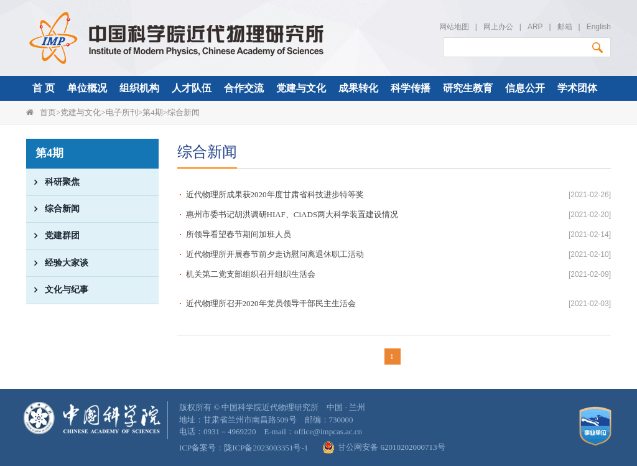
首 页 (43, 88)
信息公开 (525, 88)
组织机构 (139, 88)
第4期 (152, 112)
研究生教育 (468, 88)
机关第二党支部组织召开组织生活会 (250, 274)
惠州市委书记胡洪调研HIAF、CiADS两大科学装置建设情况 (292, 214)
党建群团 (53, 236)
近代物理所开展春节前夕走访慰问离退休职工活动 (275, 254)
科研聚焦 (53, 182)
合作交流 (244, 88)
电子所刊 (122, 112)
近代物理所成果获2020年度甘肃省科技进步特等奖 (275, 194)
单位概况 (87, 88)
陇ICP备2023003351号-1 (266, 447)
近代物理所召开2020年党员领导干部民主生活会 (271, 303)
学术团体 (577, 88)
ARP (535, 26)
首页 (48, 112)
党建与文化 (301, 88)
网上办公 (498, 26)
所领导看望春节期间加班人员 (238, 234)
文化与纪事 (57, 290)
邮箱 (564, 26)
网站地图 (454, 26)
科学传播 (410, 88)
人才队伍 (192, 88)
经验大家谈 (57, 263)
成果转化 (358, 88)
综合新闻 (183, 112)
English (599, 26)
